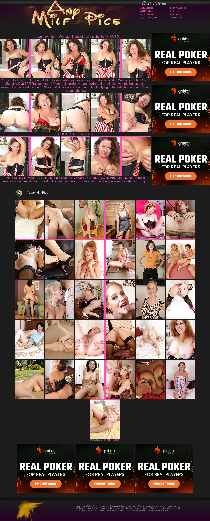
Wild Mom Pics (146, 11)
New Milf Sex (175, 14)
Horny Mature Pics (178, 8)
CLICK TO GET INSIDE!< (76, 134)
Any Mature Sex (147, 14)
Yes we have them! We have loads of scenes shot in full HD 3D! (76, 36)
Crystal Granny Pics (148, 18)
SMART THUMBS (112, 440)
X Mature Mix (176, 18)
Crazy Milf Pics (146, 8)
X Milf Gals (174, 11)
